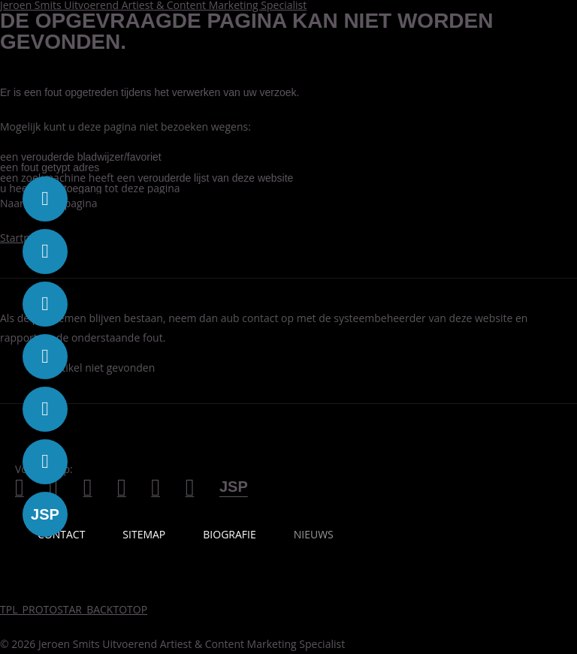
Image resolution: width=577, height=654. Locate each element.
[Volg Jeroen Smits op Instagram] (121, 491)
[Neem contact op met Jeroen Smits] (190, 491)
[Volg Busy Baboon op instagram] (45, 356)
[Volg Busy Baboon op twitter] (45, 251)
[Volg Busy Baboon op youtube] (45, 304)
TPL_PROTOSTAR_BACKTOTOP (73, 609)
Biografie (229, 534)
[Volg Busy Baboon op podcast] (45, 409)
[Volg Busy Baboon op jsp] (45, 514)
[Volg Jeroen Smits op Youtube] (87, 491)
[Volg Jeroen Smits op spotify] (155, 491)
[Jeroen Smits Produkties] (233, 491)
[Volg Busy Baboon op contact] (45, 461)
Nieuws (314, 534)
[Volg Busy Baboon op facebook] (45, 199)
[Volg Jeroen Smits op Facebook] (19, 491)
